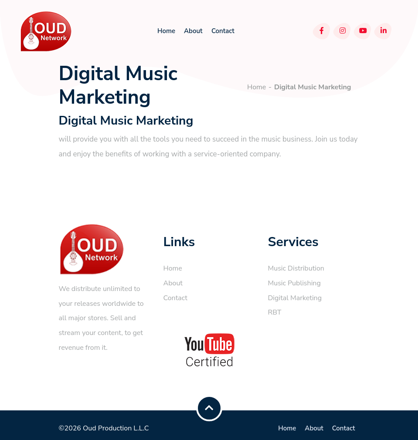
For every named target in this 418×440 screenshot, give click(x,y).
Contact (222, 31)
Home (166, 31)
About (193, 31)
